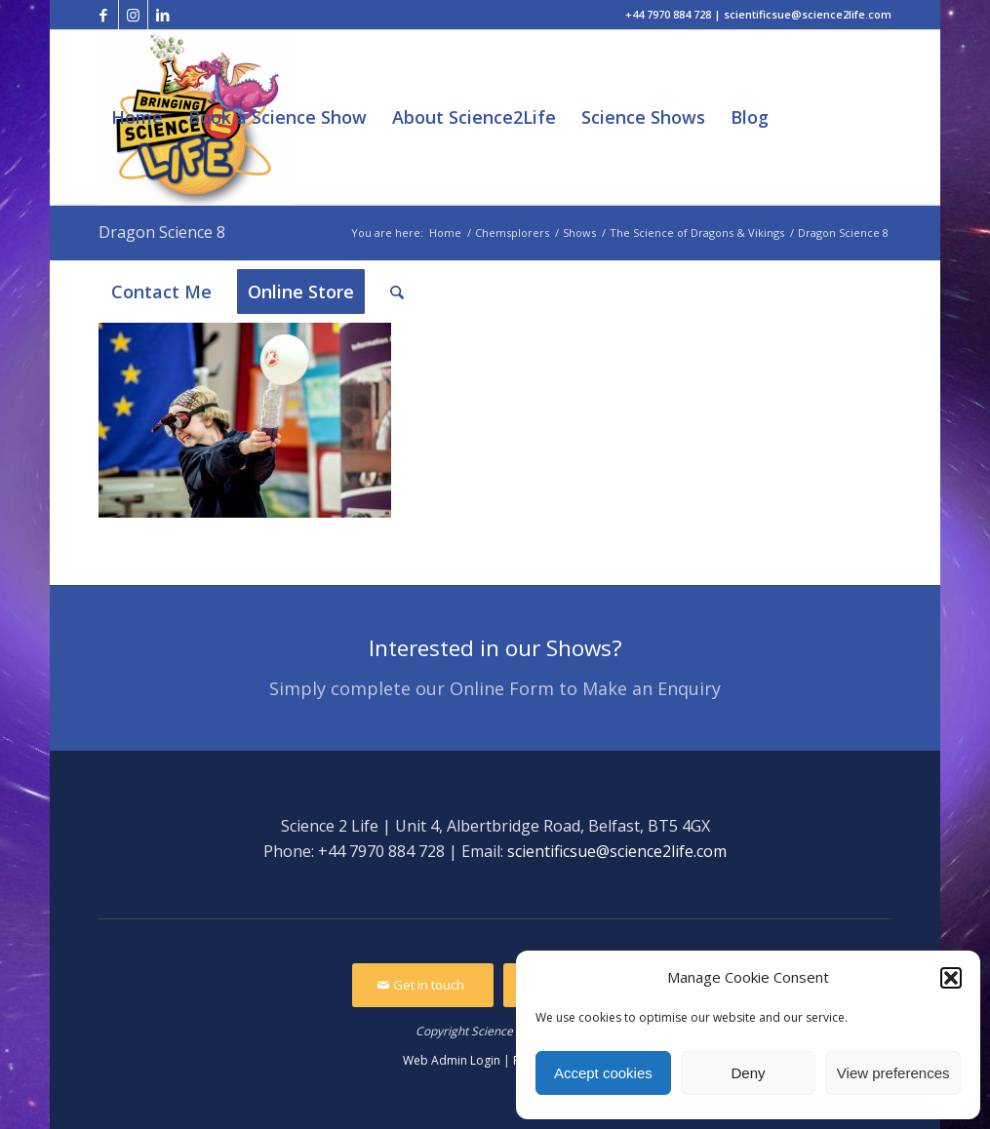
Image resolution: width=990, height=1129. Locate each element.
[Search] (396, 292)
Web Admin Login (451, 1060)
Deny (748, 1073)
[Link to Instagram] (133, 14)
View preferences (893, 1073)
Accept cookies (603, 1073)
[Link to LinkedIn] (163, 14)
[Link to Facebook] (104, 14)
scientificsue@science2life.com (617, 851)
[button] (951, 978)
